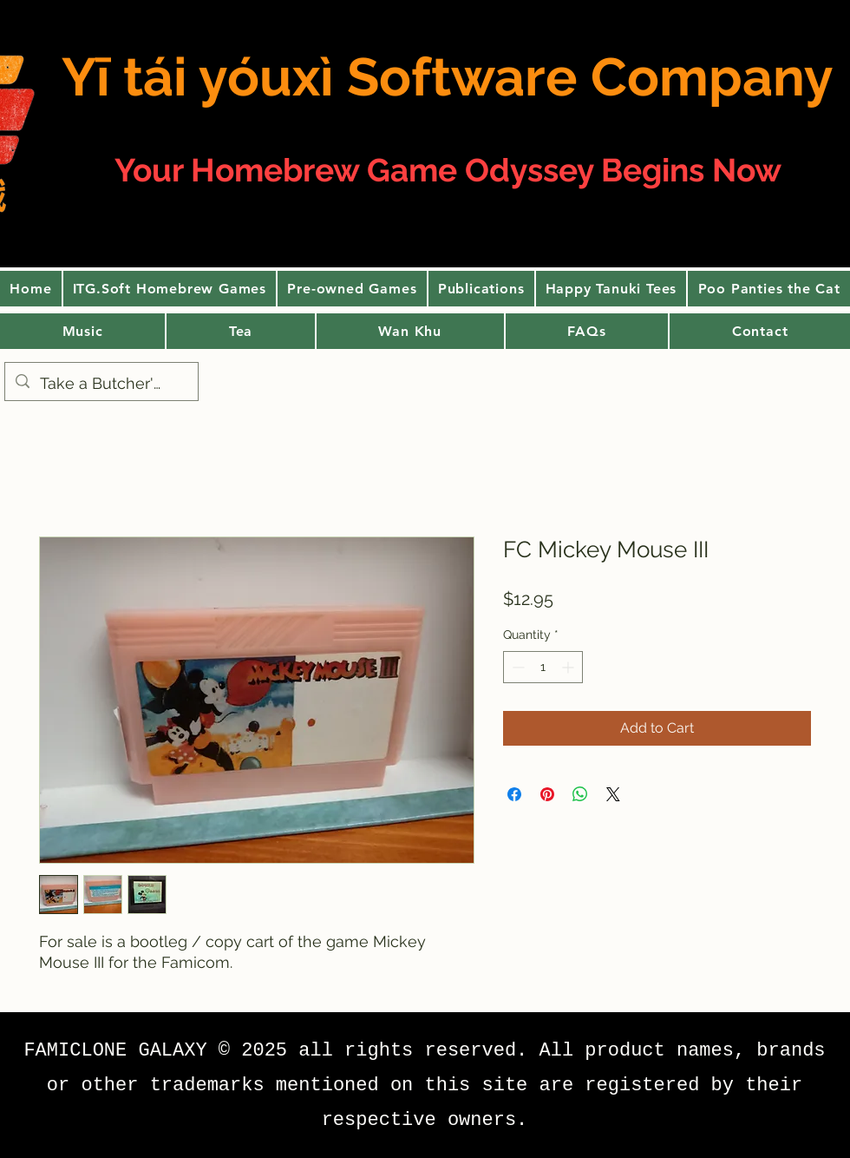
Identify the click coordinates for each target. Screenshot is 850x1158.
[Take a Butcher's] (100, 384)
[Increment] (569, 667)
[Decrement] (516, 667)
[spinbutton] (543, 667)
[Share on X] (613, 794)
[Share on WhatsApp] (580, 794)
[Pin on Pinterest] (547, 794)
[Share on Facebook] (514, 794)
